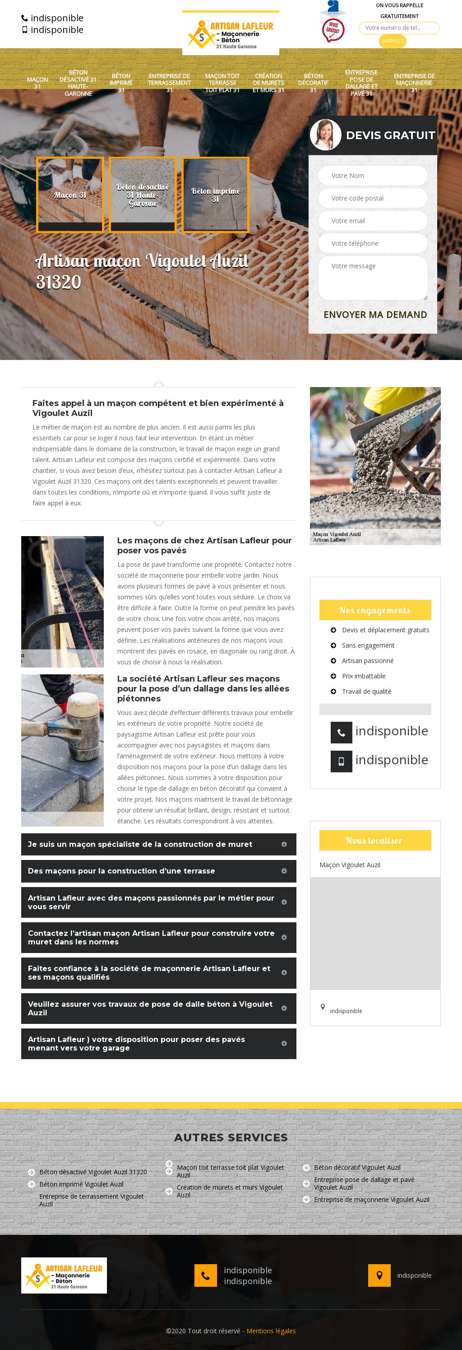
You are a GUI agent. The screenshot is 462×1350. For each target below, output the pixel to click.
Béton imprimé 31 (121, 83)
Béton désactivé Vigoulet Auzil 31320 (87, 1172)
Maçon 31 (37, 83)
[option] (70, 195)
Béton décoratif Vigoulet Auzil (352, 1168)
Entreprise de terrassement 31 (169, 83)
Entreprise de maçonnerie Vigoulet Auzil (366, 1200)
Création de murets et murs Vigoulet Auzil (224, 1191)
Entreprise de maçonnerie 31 (414, 83)
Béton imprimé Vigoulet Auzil (76, 1184)
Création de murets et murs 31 (268, 83)
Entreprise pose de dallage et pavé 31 (361, 83)
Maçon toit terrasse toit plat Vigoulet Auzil (225, 1171)
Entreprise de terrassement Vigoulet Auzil (86, 1200)
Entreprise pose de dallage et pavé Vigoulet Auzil (359, 1183)
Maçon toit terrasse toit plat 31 (222, 83)
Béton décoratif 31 (313, 83)
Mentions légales (271, 1331)
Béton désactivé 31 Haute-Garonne (78, 83)
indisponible (52, 18)
